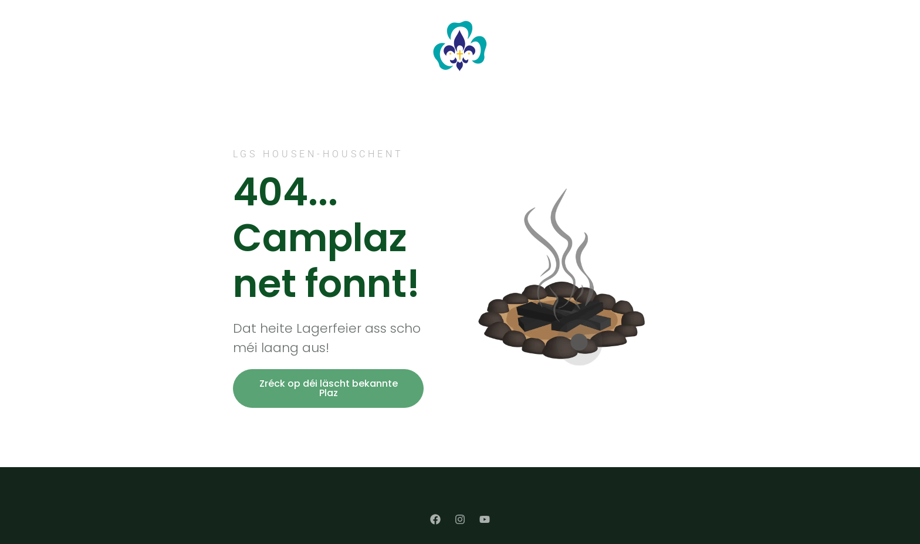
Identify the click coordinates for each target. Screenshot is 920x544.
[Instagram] (460, 519)
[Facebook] (435, 519)
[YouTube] (484, 519)
